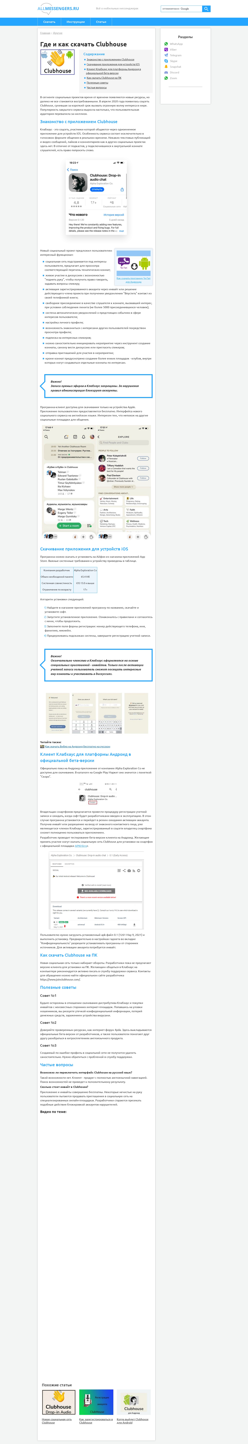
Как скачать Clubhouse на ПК (104, 77)
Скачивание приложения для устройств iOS (113, 64)
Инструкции (76, 22)
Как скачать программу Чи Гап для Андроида (134, 267)
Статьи (101, 22)
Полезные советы (97, 82)
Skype (173, 61)
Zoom (173, 78)
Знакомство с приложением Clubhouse (110, 59)
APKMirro (81, 845)
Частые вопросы (97, 87)
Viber (173, 49)
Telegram (176, 55)
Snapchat (175, 66)
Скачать (49, 22)
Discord (174, 72)
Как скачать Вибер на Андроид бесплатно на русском (75, 746)
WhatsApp (176, 43)
